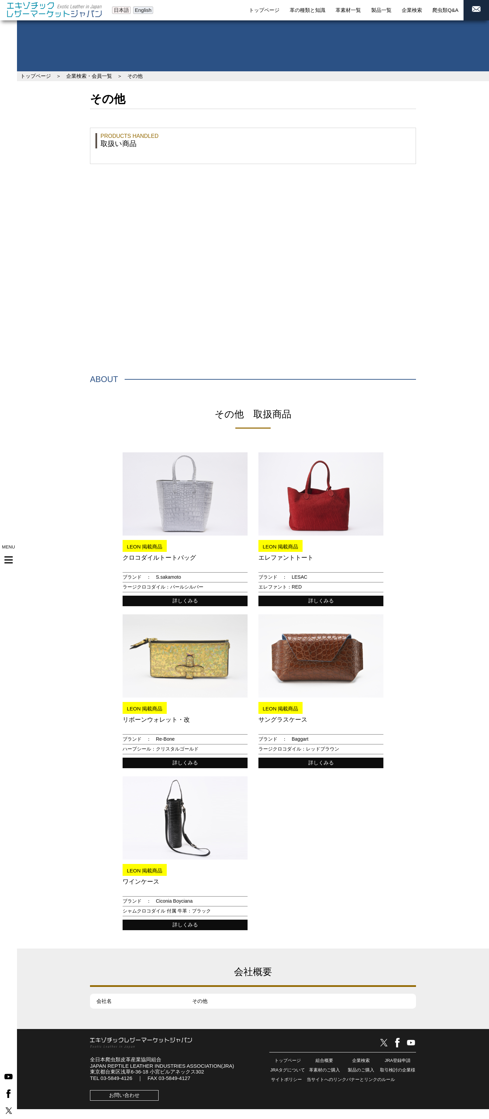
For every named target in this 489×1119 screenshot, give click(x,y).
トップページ (35, 76)
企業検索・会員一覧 (89, 76)
